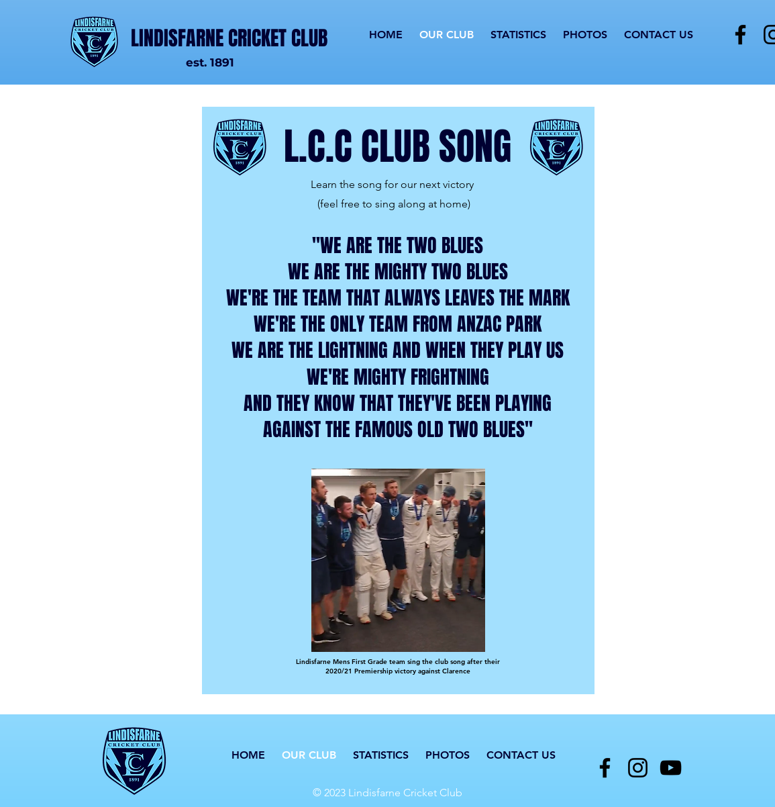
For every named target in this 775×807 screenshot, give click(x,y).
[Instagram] (638, 768)
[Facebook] (740, 34)
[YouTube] (671, 768)
